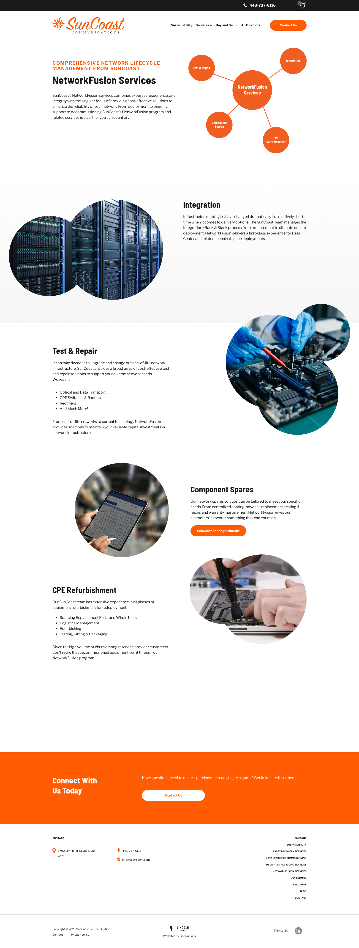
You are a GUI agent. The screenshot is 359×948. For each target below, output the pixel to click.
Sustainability (181, 25)
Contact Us (288, 25)
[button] (303, 5)
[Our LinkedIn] (301, 930)
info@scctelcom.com (136, 859)
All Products (250, 25)
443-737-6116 (263, 5)
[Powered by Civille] (179, 932)
